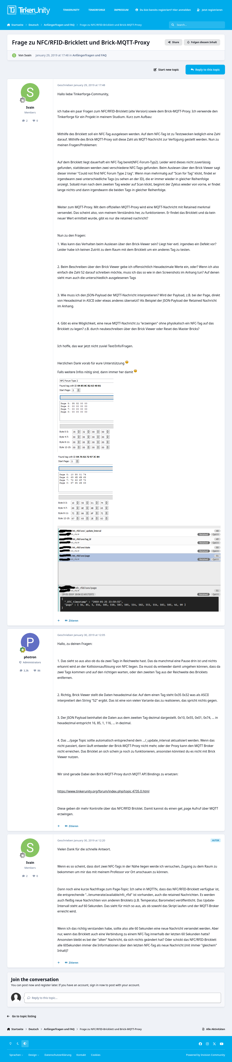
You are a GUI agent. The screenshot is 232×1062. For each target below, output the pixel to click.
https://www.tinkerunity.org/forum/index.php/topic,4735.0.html (103, 791)
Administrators (31, 662)
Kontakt (81, 1055)
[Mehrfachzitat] (58, 621)
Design (33, 1055)
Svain (27, 55)
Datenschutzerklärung (57, 1055)
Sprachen (16, 1055)
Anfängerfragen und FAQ (89, 55)
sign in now (97, 985)
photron (30, 657)
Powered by (205, 1055)
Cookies (95, 1055)
